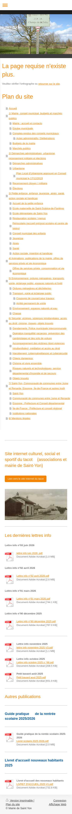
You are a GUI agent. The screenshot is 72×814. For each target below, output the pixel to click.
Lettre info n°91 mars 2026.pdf (33, 598)
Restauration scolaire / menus (29, 218)
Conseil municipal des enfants (29, 233)
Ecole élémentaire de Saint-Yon (30, 213)
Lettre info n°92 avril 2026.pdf (33, 575)
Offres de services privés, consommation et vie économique (38, 271)
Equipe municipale (23, 128)
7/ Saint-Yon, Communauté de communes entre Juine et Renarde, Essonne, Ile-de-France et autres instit (38, 386)
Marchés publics (22, 148)
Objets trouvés (21, 378)
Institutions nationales (25, 413)
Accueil (13, 108)
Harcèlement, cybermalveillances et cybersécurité (40, 353)
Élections (18, 188)
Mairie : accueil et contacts (27, 123)
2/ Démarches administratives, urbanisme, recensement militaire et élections (32, 156)
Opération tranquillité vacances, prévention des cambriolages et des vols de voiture (39, 336)
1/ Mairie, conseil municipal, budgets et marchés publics (35, 116)
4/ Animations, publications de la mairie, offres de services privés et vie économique (36, 261)
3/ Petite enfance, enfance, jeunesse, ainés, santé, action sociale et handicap (37, 196)
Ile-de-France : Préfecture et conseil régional (37, 408)
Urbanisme (19, 168)
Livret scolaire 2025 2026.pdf (33, 741)
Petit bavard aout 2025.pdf (31, 677)
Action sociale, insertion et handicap (32, 253)
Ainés (16, 243)
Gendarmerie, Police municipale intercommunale (39, 328)
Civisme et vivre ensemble (27, 363)
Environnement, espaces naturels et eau (35, 308)
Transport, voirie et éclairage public (32, 293)
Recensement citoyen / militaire (30, 183)
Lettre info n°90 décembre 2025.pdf (36, 621)
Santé (16, 248)
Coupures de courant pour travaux (35, 298)
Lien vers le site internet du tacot (26, 478)
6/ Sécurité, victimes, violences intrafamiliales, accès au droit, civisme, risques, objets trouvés (38, 321)
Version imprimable (20, 800)
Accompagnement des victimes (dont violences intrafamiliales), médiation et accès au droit (39, 346)
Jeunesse (18, 238)
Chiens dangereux (23, 358)
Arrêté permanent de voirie (31, 303)
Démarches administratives (28, 163)
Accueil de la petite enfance (28, 203)
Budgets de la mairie (24, 143)
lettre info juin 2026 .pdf (29, 553)
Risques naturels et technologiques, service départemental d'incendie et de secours (37, 371)
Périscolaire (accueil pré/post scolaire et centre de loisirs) (40, 226)
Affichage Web (57, 804)
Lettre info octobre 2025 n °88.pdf (35, 662)
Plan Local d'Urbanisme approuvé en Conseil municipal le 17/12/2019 (41, 176)
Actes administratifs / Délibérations (35, 138)
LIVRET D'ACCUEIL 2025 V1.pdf (35, 784)
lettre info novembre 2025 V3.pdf (35, 647)
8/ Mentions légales (19, 418)
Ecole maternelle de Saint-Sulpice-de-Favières (38, 208)
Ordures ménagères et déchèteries (32, 288)
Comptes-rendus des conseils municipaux (36, 133)
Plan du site (13, 804)
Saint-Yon (18, 393)
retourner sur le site (49, 83)
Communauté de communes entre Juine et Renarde (41, 398)
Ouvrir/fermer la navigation (36, 5)
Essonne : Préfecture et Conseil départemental (39, 403)
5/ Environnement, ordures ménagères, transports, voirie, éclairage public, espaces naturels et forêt (37, 281)
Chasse (17, 313)
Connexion (59, 800)
